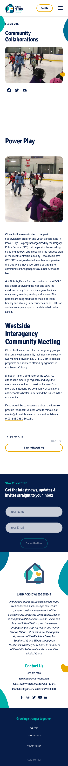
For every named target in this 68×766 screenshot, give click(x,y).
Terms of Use (34, 740)
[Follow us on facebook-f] (23, 697)
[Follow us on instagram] (29, 697)
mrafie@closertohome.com (20, 415)
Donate (44, 8)
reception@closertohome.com (35, 678)
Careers (34, 729)
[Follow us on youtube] (40, 697)
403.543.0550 (34, 673)
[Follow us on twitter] (35, 697)
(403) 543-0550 (14, 419)
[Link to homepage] (14, 8)
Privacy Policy (34, 756)
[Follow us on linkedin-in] (46, 697)
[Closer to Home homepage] (33, 573)
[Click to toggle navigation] (60, 8)
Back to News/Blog (34, 452)
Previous (14, 438)
